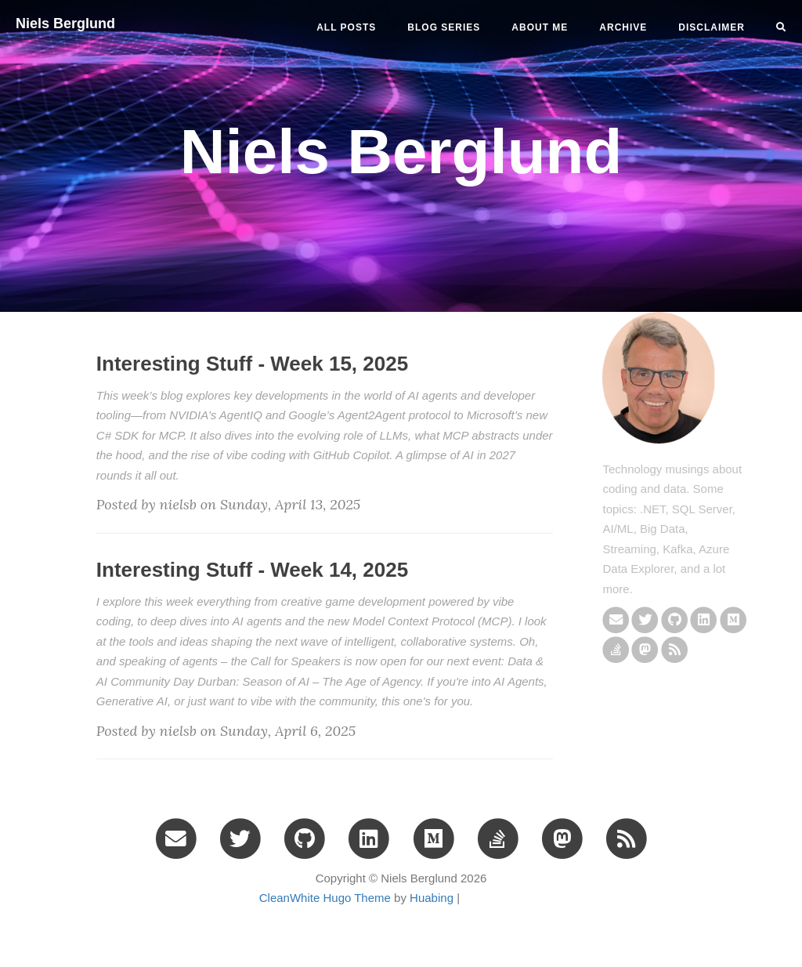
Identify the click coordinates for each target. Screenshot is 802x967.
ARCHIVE (623, 27)
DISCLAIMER (711, 27)
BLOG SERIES (443, 27)
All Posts (346, 27)
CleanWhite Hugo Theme (325, 897)
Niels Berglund (65, 23)
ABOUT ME (539, 27)
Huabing (431, 897)
